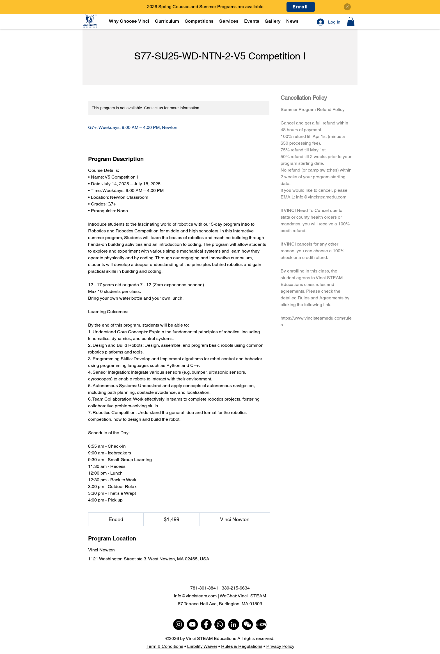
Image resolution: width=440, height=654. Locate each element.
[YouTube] (192, 624)
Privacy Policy (280, 646)
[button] (167, 21)
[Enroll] (301, 7)
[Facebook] (206, 624)
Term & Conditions (164, 646)
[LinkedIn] (233, 624)
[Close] (347, 6)
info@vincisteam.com (195, 595)
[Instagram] (178, 624)
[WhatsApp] (219, 624)
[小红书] (261, 624)
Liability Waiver (202, 646)
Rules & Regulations (241, 646)
